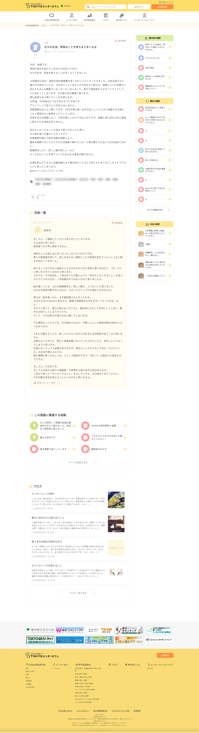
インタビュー (56, 669)
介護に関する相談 (81, 693)
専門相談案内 (89, 16)
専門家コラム (121, 16)
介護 (27, 675)
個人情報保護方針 (100, 711)
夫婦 (108, 179)
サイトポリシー (83, 711)
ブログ (105, 16)
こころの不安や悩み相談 (83, 702)
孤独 (115, 179)
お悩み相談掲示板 (51, 16)
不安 (100, 179)
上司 (93, 179)
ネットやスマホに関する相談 (85, 690)
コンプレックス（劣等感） (66, 179)
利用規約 (137, 711)
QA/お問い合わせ (65, 711)
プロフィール (35, 57)
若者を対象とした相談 (82, 687)
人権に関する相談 (81, 674)
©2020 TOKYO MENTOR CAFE (99, 731)
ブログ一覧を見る (78, 593)
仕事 (27, 669)
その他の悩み (30, 687)
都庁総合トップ (166, 2)
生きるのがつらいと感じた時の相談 (87, 699)
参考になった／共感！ (47, 382)
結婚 (37, 184)
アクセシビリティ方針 (120, 711)
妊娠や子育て (30, 672)
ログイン (139, 6)
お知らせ (150, 669)
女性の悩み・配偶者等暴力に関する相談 (88, 670)
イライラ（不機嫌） (44, 179)
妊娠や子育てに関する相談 (84, 684)
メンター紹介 (71, 16)
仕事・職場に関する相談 (83, 677)
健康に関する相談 (81, 680)
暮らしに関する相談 (82, 696)
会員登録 (162, 6)
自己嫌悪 (46, 184)
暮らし (28, 678)
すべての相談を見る (78, 462)
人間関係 (29, 684)
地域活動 (29, 681)
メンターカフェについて (144, 16)
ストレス (83, 179)
